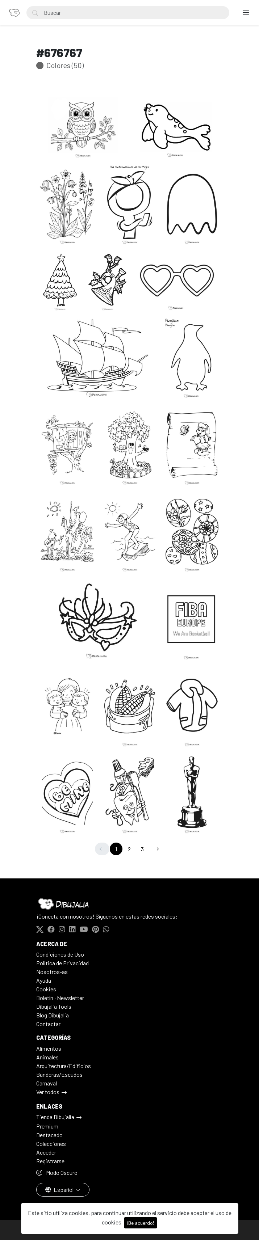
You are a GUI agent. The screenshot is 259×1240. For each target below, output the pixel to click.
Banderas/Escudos (59, 1074)
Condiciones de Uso (60, 954)
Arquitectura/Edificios (63, 1065)
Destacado (49, 1134)
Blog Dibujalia (52, 1015)
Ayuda (43, 980)
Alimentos (48, 1048)
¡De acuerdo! (140, 1223)
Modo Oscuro (57, 1172)
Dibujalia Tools (53, 1006)
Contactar (48, 1023)
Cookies (46, 989)
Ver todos (47, 1091)
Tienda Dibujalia (55, 1116)
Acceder (46, 1152)
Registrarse (50, 1160)
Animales (47, 1057)
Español (60, 1189)
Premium (47, 1126)
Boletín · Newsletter (60, 997)
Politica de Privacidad (62, 962)
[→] (156, 849)
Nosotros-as (52, 971)
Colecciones (51, 1143)
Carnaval (46, 1083)
